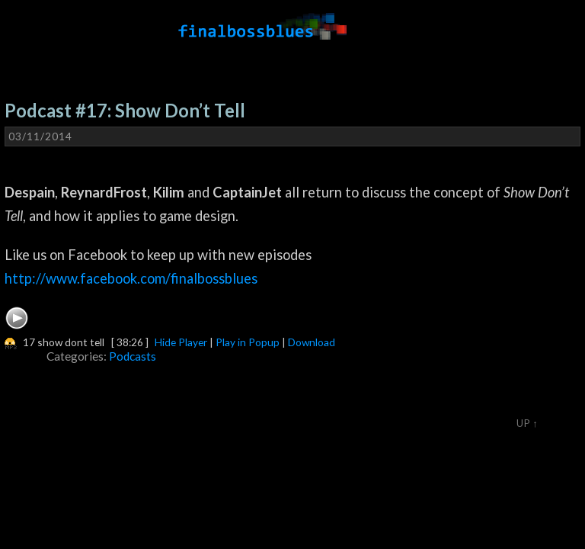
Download (311, 342)
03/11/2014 (40, 136)
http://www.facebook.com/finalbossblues (131, 278)
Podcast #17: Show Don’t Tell (125, 110)
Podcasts (132, 356)
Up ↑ (527, 423)
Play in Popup (248, 342)
